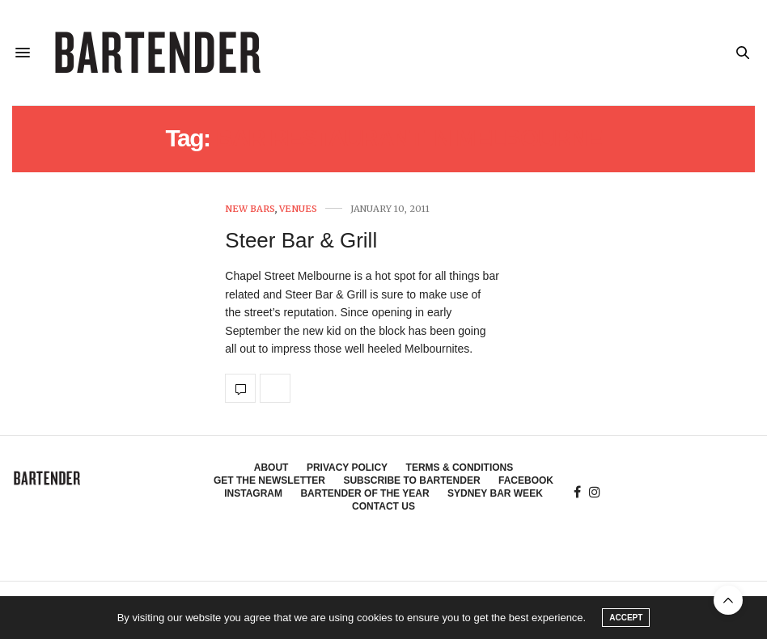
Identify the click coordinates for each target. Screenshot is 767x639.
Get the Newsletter (269, 480)
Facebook (525, 480)
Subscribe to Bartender (411, 480)
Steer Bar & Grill (301, 240)
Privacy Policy (347, 467)
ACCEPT (625, 617)
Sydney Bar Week (495, 493)
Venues (298, 209)
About (271, 467)
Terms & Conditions (460, 467)
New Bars (250, 209)
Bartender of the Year (364, 493)
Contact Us (383, 506)
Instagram (253, 493)
